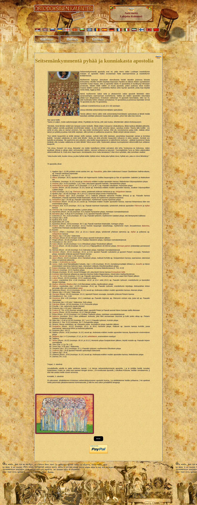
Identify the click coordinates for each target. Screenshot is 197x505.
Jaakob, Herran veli (59, 256)
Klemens (55, 270)
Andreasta (87, 182)
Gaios (54, 244)
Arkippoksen (120, 192)
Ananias (55, 184)
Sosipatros (56, 326)
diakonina (145, 226)
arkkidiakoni (92, 336)
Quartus (55, 312)
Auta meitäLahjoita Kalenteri (131, 13)
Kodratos (55, 274)
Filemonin (77, 192)
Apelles (55, 188)
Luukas (55, 280)
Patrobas (55, 304)
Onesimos (56, 298)
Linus (54, 276)
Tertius (54, 340)
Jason (54, 258)
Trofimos (55, 350)
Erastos (55, 226)
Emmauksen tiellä (118, 272)
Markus (55, 286)
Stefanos (55, 336)
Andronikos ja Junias (60, 186)
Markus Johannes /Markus (62, 284)
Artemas (55, 210)
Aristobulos (56, 202)
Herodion (55, 252)
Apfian (147, 206)
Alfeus (54, 178)
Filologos (55, 238)
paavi (81, 288)
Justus (54, 264)
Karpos (55, 268)
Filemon (55, 232)
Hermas (55, 246)
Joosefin (139, 264)
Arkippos (55, 206)
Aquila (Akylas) (58, 196)
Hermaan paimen (123, 246)
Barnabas (56, 214)
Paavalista (98, 171)
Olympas (55, 294)
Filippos (55, 236)
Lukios (54, 278)
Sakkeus (55, 316)
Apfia (54, 192)
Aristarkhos (56, 200)
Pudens (55, 310)
